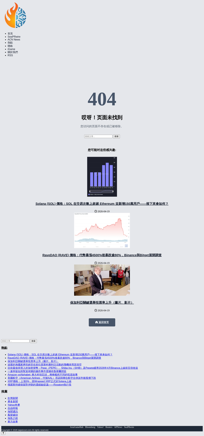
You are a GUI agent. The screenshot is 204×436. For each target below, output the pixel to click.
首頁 (10, 33)
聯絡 (10, 46)
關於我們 (13, 52)
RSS (10, 55)
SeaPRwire (14, 36)
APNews (118, 427)
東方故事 (13, 421)
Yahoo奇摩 (14, 405)
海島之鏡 (13, 418)
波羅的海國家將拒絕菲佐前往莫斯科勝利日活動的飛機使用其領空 (45, 364)
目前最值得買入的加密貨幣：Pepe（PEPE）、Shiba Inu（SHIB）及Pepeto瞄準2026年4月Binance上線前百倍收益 (73, 368)
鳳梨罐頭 (13, 415)
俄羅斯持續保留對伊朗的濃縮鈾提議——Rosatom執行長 (39, 384)
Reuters (109, 427)
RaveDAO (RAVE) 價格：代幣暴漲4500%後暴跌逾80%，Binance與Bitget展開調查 (102, 255)
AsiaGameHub (76, 427)
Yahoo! (100, 427)
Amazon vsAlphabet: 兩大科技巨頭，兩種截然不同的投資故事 (43, 374)
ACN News (14, 39)
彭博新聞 (13, 398)
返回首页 (102, 322)
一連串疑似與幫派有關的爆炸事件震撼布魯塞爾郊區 (37, 371)
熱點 (10, 42)
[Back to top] (3, 433)
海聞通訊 (13, 411)
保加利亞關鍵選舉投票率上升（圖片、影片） (102, 302)
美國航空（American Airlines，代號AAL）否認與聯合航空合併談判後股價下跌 (52, 378)
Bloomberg (90, 427)
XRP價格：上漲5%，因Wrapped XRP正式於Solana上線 (39, 381)
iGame (11, 49)
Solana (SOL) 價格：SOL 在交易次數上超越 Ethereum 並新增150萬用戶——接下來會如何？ (102, 203)
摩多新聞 (13, 401)
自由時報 (13, 408)
